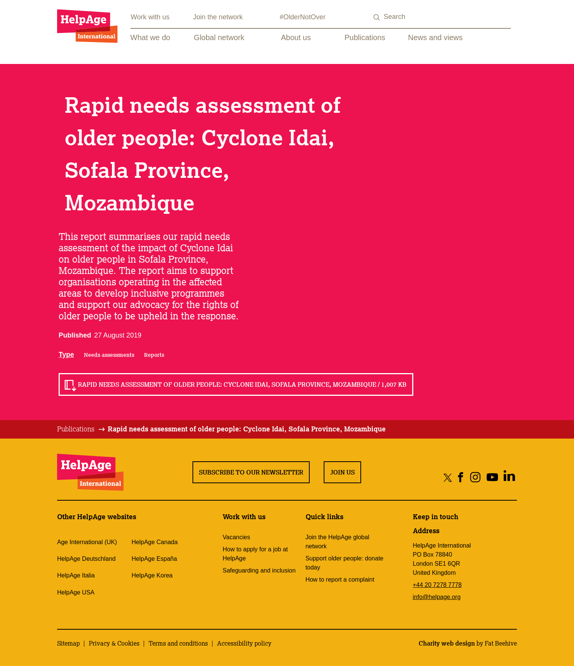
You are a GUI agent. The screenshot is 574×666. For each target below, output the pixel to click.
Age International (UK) (87, 542)
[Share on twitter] (447, 477)
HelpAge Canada (155, 542)
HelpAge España (154, 559)
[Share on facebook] (461, 477)
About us (296, 37)
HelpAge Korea (152, 575)
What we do (150, 37)
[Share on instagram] (475, 477)
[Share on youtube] (492, 477)
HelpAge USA (76, 592)
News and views (435, 37)
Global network (219, 37)
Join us (342, 472)
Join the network (218, 17)
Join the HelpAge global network (337, 541)
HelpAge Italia (76, 575)
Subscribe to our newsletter (251, 472)
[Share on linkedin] (509, 477)
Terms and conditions (178, 643)
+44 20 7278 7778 (437, 585)
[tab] (81, 429)
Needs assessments (109, 355)
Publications (364, 37)
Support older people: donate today (344, 563)
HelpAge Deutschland (86, 559)
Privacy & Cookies (114, 643)
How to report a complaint (340, 579)
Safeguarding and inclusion (259, 570)
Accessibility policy (244, 643)
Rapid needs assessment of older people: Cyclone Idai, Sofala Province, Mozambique (247, 428)
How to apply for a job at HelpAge (255, 554)
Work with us (150, 17)
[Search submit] (377, 17)
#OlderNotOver (303, 17)
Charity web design (447, 643)
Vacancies (236, 537)
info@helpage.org (437, 597)
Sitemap (68, 643)
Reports (154, 355)
